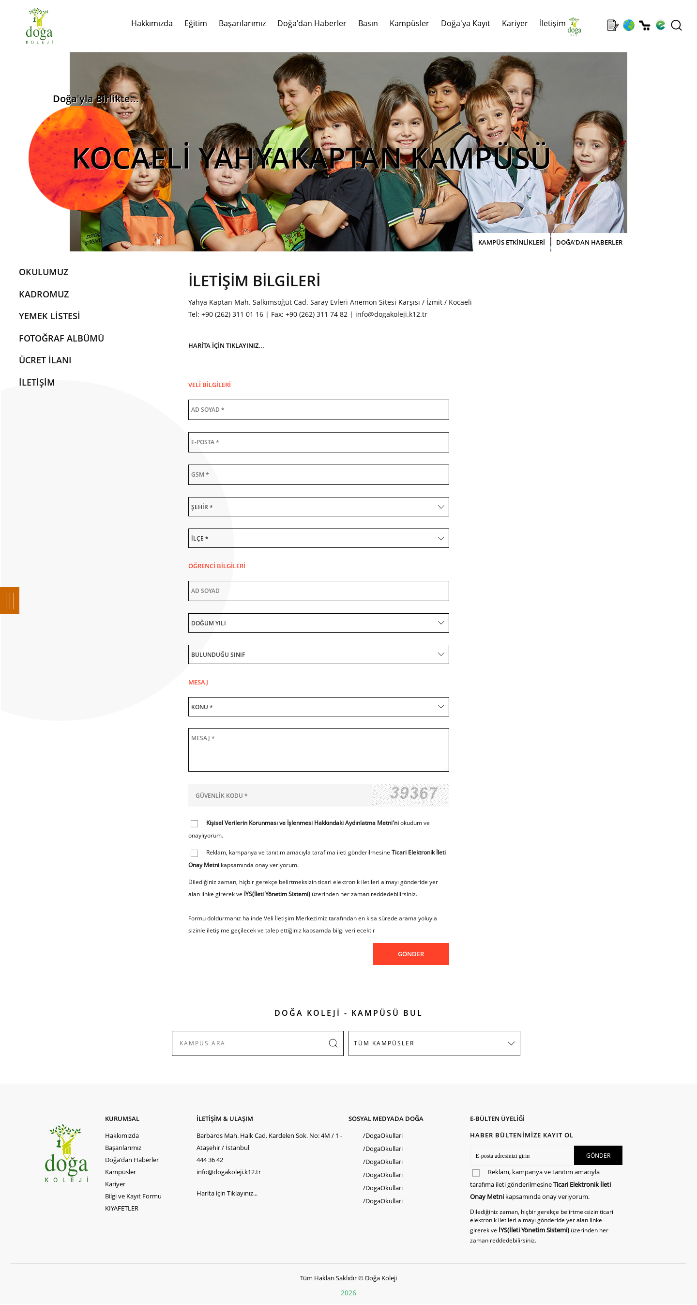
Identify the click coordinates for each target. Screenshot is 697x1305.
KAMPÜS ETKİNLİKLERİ (511, 242)
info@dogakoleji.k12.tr (391, 314)
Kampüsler (409, 23)
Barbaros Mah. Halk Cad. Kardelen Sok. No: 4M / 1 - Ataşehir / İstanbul (269, 1141)
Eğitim (195, 23)
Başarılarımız (242, 23)
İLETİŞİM (37, 382)
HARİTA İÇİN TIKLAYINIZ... (226, 345)
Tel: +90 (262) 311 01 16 (225, 314)
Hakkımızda (152, 23)
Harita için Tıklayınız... (227, 1193)
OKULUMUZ (43, 272)
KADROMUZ (44, 294)
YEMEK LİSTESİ (49, 316)
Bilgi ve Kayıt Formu (133, 1196)
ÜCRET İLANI (45, 360)
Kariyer (515, 23)
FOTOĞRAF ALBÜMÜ (61, 338)
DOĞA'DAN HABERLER (589, 242)
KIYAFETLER (121, 1208)
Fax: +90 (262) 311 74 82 (309, 314)
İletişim (553, 23)
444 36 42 (210, 1159)
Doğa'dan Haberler (312, 23)
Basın (368, 23)
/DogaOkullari (383, 1135)
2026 (348, 1292)
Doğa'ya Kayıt (465, 23)
